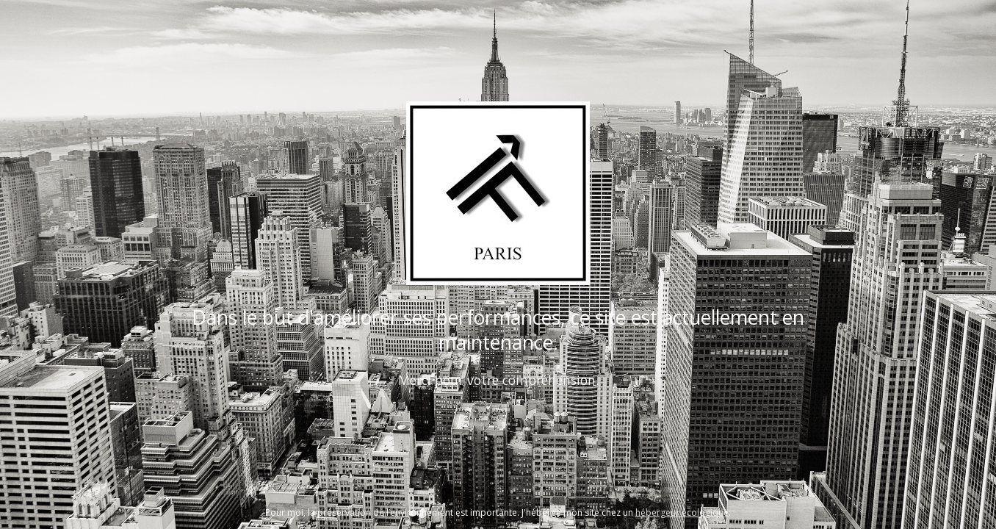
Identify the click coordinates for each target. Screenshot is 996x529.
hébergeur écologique (682, 512)
